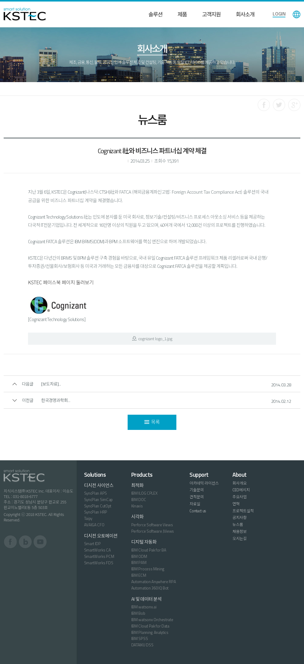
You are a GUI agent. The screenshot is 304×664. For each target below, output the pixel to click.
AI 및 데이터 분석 (146, 599)
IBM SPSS (139, 638)
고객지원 (211, 14)
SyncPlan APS (95, 493)
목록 (152, 422)
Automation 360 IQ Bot (149, 588)
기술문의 (196, 490)
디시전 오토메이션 (101, 535)
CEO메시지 (241, 490)
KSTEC (25, 14)
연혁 (235, 504)
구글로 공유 (294, 105)
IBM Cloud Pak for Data (150, 626)
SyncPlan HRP (95, 512)
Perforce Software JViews (152, 531)
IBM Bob (138, 613)
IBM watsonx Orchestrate (152, 620)
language (296, 14)
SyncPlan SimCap (98, 499)
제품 (182, 14)
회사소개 (245, 14)
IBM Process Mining (147, 569)
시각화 (137, 516)
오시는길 (239, 538)
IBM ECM (138, 575)
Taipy (88, 518)
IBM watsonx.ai (143, 607)
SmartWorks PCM (99, 556)
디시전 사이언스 (99, 485)
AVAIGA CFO (94, 525)
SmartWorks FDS (98, 563)
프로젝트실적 (243, 511)
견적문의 (196, 497)
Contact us (197, 511)
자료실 (194, 504)
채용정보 (239, 531)
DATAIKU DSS (142, 645)
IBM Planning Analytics (149, 632)
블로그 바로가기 (25, 541)
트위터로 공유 (279, 105)
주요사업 (239, 497)
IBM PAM (139, 562)
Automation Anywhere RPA (153, 582)
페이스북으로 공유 (264, 105)
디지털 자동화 (144, 541)
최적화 (137, 485)
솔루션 (155, 14)
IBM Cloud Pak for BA (148, 550)
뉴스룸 (237, 524)
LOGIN (279, 14)
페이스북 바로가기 (10, 541)
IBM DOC (138, 499)
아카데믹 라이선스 (204, 483)
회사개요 (239, 483)
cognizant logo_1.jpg (152, 338)
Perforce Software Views (152, 525)
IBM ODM (139, 556)
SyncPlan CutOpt (97, 506)
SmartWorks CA (97, 550)
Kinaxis (137, 506)
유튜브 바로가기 (40, 541)
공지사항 (239, 517)
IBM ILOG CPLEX (144, 493)
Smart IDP (92, 544)
